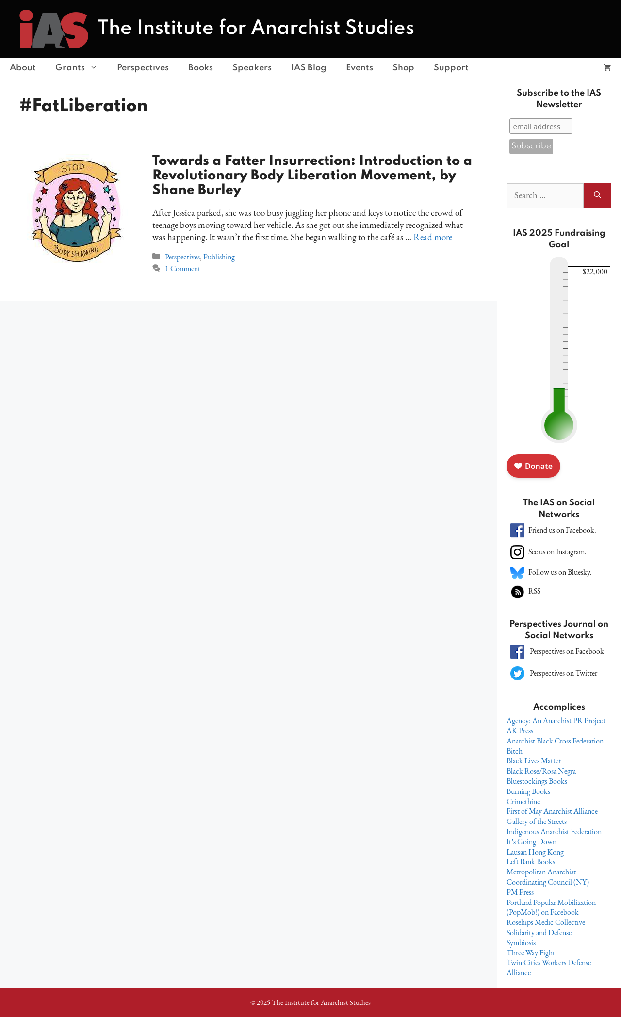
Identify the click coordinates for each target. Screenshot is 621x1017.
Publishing (219, 257)
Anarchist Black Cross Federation (555, 741)
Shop (403, 68)
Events (359, 68)
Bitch (515, 751)
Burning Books (528, 791)
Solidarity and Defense (539, 932)
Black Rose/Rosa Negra (541, 771)
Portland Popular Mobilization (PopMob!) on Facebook (551, 907)
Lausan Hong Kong (535, 852)
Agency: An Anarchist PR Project (556, 720)
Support (451, 68)
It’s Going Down (531, 842)
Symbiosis (521, 942)
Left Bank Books (531, 861)
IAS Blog (309, 68)
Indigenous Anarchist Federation (554, 831)
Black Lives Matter (534, 761)
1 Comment (182, 268)
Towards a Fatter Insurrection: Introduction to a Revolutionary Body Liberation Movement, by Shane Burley (312, 175)
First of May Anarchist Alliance (552, 811)
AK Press (520, 731)
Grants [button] (81, 68)
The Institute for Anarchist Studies (256, 28)
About (23, 68)
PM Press (520, 892)
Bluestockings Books (537, 781)
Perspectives (143, 68)
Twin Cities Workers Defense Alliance (549, 967)
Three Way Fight (531, 953)
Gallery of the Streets (537, 821)
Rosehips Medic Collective (546, 922)
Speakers (252, 68)
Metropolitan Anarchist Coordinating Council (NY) (548, 877)
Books (200, 68)
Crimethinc (523, 801)
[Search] (597, 195)
